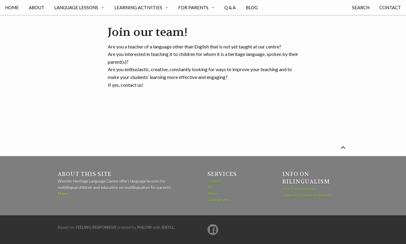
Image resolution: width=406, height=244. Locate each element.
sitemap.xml (218, 200)
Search (360, 7)
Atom (212, 193)
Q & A (230, 7)
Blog (252, 7)
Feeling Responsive (96, 227)
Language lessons (76, 7)
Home (12, 7)
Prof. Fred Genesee (299, 189)
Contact (390, 7)
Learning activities (138, 7)
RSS (210, 187)
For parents (193, 7)
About (36, 7)
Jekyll (167, 227)
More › (64, 193)
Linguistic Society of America (307, 195)
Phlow (144, 227)
